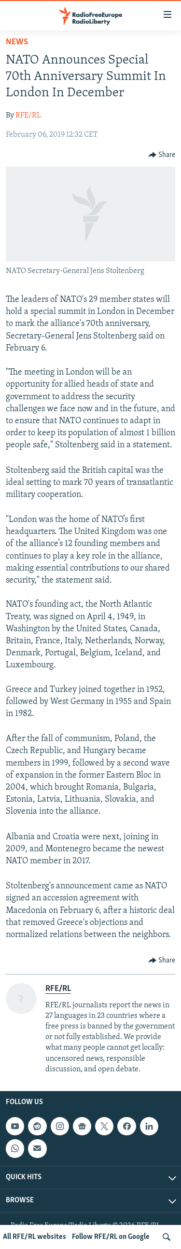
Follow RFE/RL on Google (111, 1237)
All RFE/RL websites (34, 1237)
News (17, 42)
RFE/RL (28, 115)
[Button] (162, 155)
